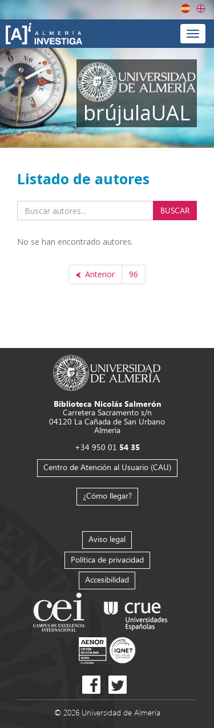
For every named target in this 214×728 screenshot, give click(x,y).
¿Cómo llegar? (107, 495)
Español (185, 8)
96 (133, 274)
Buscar (174, 210)
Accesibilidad (107, 579)
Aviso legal (107, 538)
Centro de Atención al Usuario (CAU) (107, 467)
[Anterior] (95, 274)
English (200, 8)
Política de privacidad (107, 559)
